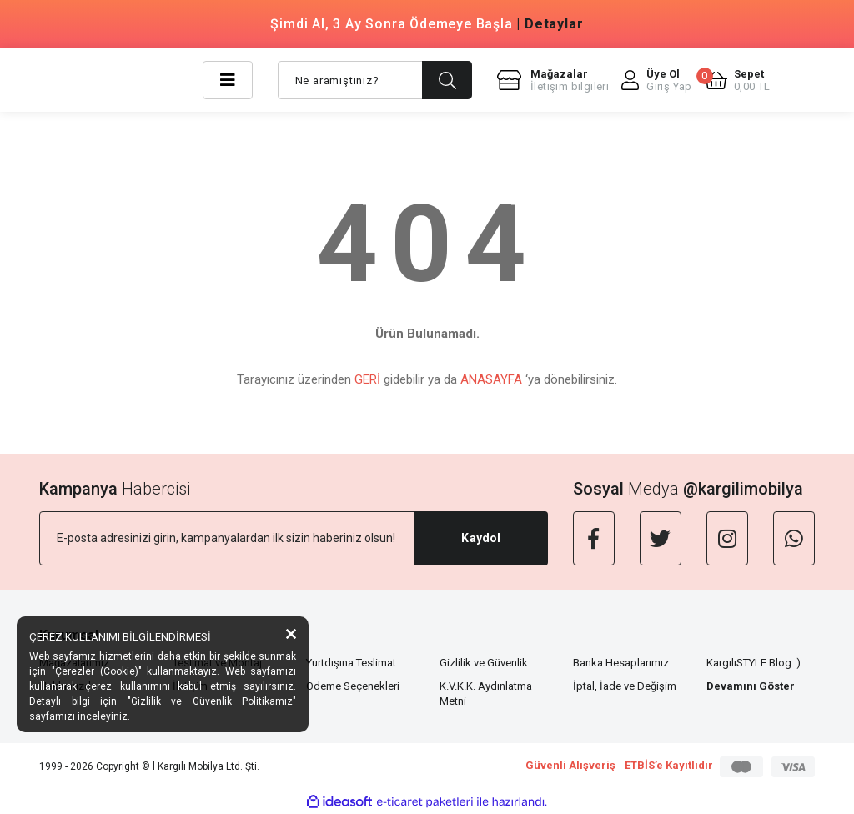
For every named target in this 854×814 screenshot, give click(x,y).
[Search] (375, 80)
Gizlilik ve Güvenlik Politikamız (212, 701)
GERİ (367, 379)
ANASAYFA (491, 379)
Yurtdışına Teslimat (351, 662)
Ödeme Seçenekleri (352, 686)
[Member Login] (656, 80)
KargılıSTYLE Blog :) (753, 662)
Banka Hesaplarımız (621, 662)
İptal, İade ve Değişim (624, 686)
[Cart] (738, 80)
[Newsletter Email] (226, 538)
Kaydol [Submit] (480, 538)
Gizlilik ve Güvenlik (484, 662)
